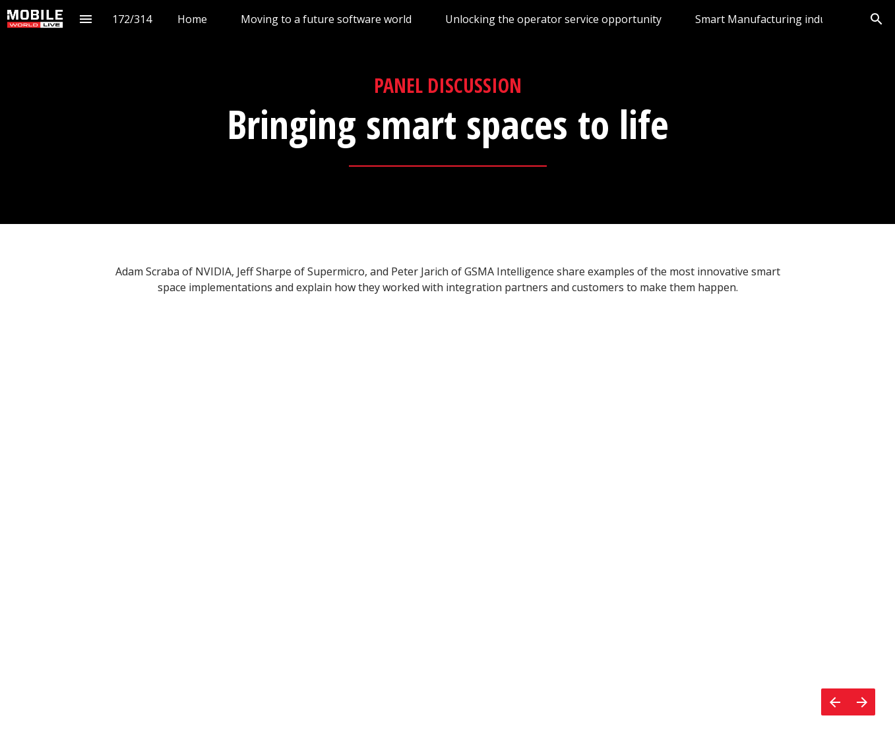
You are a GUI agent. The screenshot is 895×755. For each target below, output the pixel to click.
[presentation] (447, 112)
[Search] (876, 19)
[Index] (86, 19)
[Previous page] (834, 701)
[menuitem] (192, 19)
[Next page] (861, 701)
